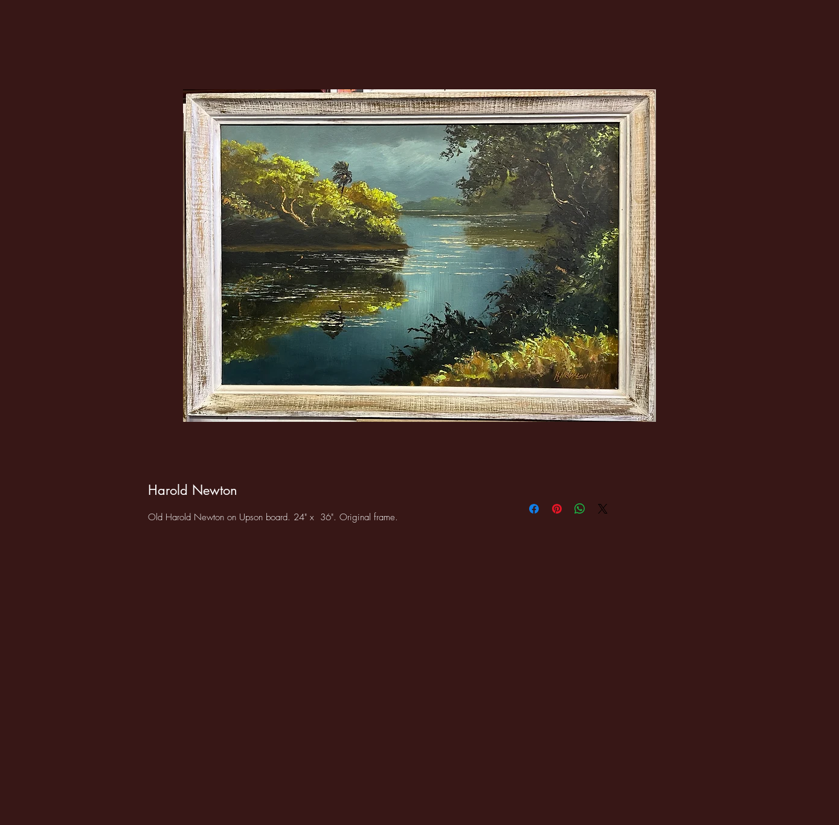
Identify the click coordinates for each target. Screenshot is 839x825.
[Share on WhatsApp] (580, 509)
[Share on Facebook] (534, 509)
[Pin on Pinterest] (557, 509)
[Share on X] (603, 509)
